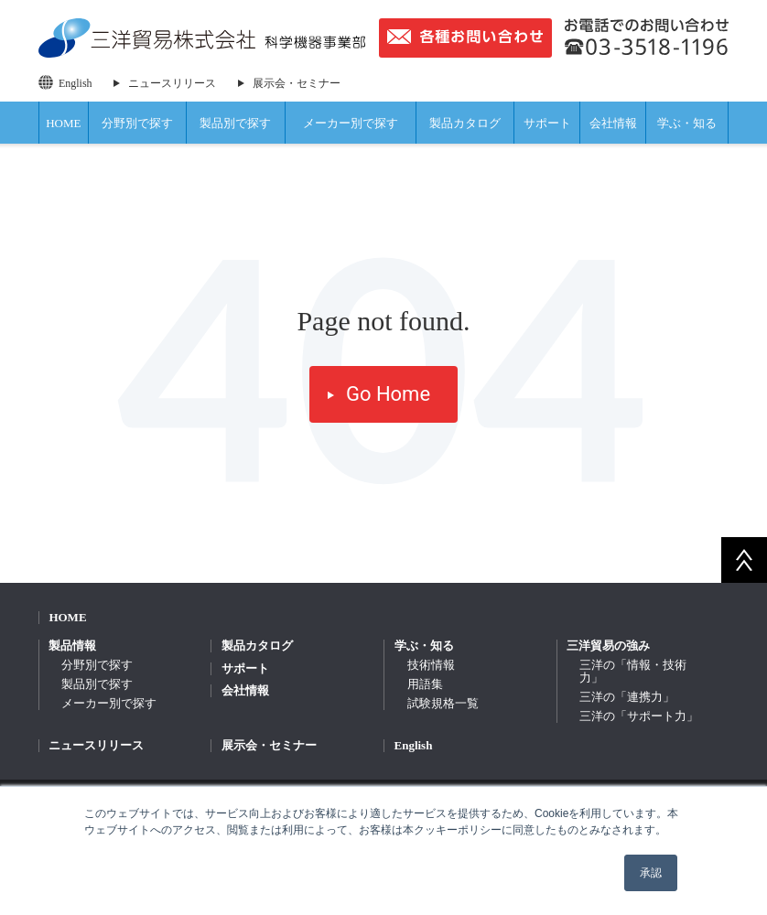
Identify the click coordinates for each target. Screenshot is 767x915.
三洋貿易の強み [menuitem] (608, 645)
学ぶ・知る (687, 123)
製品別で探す (235, 123)
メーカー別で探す (350, 123)
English (75, 83)
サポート (547, 123)
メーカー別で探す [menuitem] (109, 703)
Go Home (388, 393)
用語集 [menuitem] (425, 684)
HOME (63, 123)
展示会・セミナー (296, 83)
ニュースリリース (172, 83)
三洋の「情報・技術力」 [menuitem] (632, 671)
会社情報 (613, 123)
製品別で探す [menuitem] (97, 684)
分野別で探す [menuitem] (97, 665)
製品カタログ (465, 123)
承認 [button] (651, 873)
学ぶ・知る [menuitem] (424, 645)
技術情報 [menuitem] (431, 665)
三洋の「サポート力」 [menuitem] (638, 716)
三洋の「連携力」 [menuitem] (627, 697)
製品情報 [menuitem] (72, 645)
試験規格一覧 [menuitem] (443, 703)
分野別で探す (137, 123)
